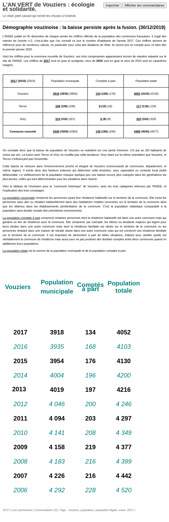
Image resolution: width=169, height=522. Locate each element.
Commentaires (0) (45, 510)
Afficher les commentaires (144, 5)
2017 (130, 510)
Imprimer (112, 5)
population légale (106, 510)
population (87, 510)
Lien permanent (22, 510)
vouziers (73, 510)
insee (122, 510)
